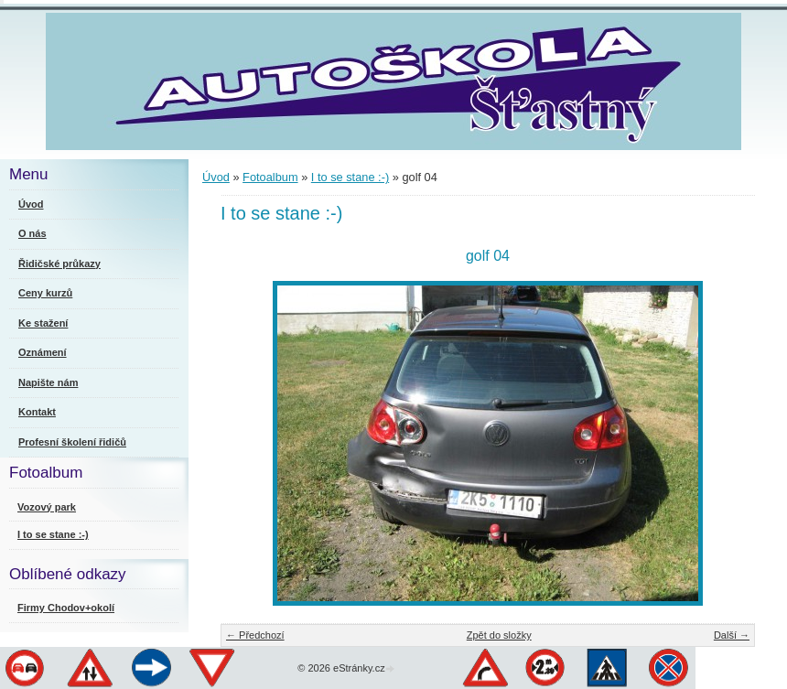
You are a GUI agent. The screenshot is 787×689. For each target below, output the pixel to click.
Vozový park (46, 506)
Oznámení (42, 352)
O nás (32, 233)
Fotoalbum (270, 177)
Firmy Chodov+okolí (65, 607)
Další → (731, 635)
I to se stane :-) (350, 177)
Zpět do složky (499, 635)
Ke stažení (43, 323)
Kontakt (37, 411)
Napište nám (48, 382)
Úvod (216, 177)
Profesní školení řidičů (72, 441)
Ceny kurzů (45, 292)
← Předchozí (255, 635)
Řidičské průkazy (59, 263)
